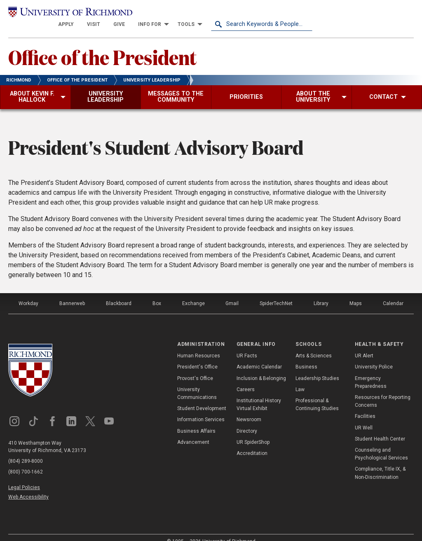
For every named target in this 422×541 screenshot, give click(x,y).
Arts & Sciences (313, 345)
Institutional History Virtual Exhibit (259, 393)
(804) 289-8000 (25, 450)
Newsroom (249, 409)
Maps (355, 292)
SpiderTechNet (276, 292)
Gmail (232, 292)
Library (321, 292)
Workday (28, 292)
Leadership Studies (317, 367)
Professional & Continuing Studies (317, 393)
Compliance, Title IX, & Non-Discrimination (380, 462)
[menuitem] (167, 13)
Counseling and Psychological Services (381, 443)
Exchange (193, 292)
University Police (374, 356)
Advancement (193, 431)
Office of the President (102, 46)
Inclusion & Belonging (261, 367)
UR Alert (364, 345)
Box (156, 292)
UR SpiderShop (253, 431)
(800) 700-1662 (25, 461)
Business (306, 356)
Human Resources (198, 345)
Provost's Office (195, 367)
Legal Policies (24, 476)
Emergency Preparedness (371, 371)
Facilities (365, 405)
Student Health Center (380, 428)
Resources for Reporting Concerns (382, 390)
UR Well (364, 417)
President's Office (197, 356)
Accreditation (252, 442)
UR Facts (247, 345)
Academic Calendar (259, 356)
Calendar (393, 292)
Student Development (201, 398)
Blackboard (118, 292)
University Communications (197, 382)
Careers (246, 378)
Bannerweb (72, 292)
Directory (247, 420)
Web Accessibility (28, 486)
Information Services (201, 409)
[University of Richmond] (59, 13)
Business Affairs (196, 420)
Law (300, 378)
